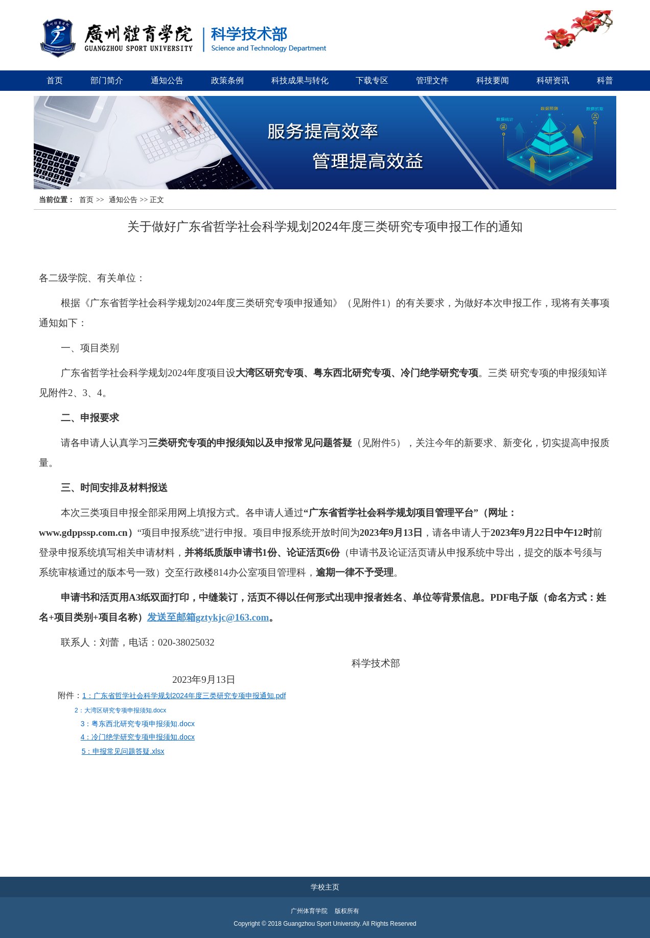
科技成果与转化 (300, 80)
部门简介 (106, 80)
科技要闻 (492, 80)
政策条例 (227, 80)
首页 (55, 80)
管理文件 (432, 80)
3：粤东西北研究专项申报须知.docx (138, 724)
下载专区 (372, 80)
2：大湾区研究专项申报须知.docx (120, 710)
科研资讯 (553, 80)
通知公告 (167, 80)
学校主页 (325, 887)
